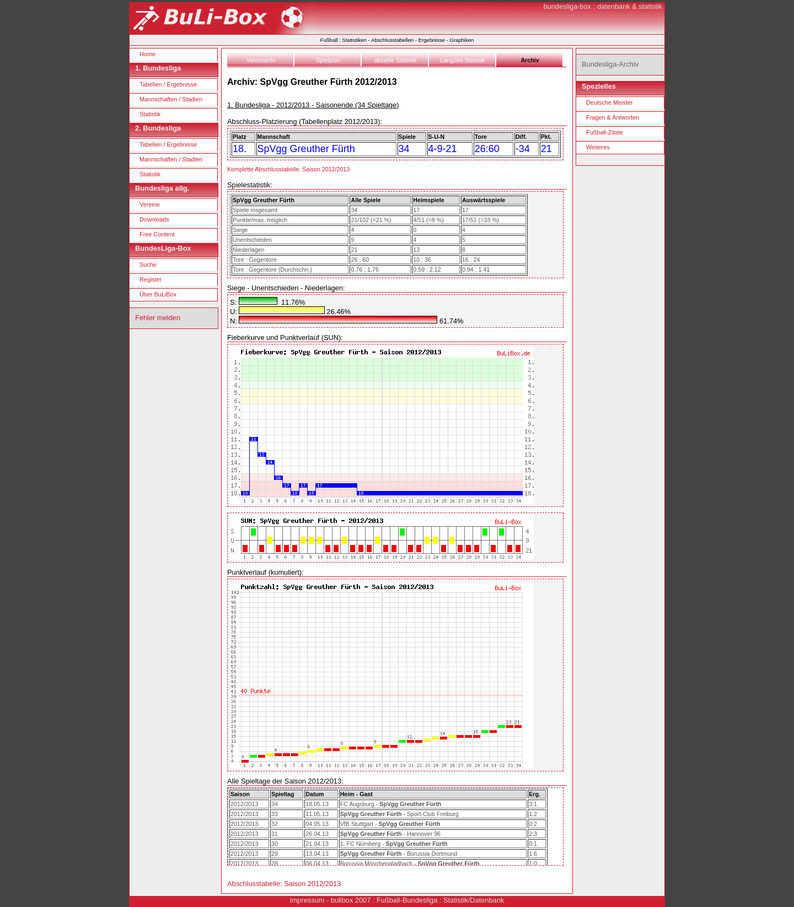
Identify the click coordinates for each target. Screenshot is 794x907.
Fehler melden (157, 318)
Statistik (150, 114)
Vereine (150, 204)
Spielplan (328, 60)
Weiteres (598, 147)
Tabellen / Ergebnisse (168, 84)
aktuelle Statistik (395, 60)
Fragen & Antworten (612, 117)
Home (147, 54)
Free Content (157, 234)
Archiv (530, 60)
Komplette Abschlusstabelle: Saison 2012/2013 (288, 169)
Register (151, 279)
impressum (307, 900)
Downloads (154, 219)
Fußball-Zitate (604, 132)
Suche (148, 264)
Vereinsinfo (261, 60)
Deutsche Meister (609, 102)
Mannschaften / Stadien (171, 99)
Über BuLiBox (158, 294)
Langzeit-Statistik (462, 60)
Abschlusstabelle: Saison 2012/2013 (284, 883)
